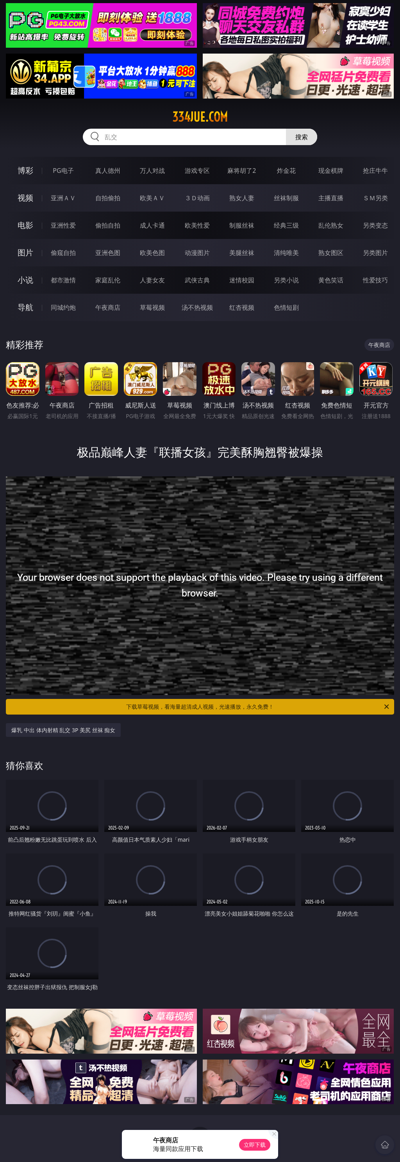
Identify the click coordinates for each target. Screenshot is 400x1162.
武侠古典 (197, 280)
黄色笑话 (330, 280)
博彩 (25, 170)
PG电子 (63, 170)
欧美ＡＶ (152, 198)
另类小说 (286, 280)
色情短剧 (286, 307)
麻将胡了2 (241, 170)
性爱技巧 (375, 280)
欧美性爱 (197, 225)
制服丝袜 (241, 225)
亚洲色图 (107, 252)
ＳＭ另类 (375, 198)
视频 (25, 197)
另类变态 (375, 225)
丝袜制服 (286, 198)
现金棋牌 (330, 170)
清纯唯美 (286, 252)
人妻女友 (152, 280)
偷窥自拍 (63, 252)
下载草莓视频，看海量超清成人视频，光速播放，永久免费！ (258, 706)
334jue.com (200, 117)
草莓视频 (152, 307)
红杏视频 (241, 307)
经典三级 (286, 225)
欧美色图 (152, 252)
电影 (25, 225)
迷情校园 (241, 280)
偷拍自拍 (107, 225)
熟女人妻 (241, 198)
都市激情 (63, 280)
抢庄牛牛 (375, 170)
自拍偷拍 (107, 198)
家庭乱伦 (107, 280)
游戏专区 (197, 170)
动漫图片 (197, 252)
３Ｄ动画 (197, 198)
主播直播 (330, 198)
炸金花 (286, 170)
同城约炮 (63, 307)
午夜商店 (107, 307)
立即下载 (255, 1144)
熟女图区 (330, 252)
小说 (25, 280)
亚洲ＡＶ (63, 198)
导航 (25, 307)
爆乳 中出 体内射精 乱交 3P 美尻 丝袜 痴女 (63, 730)
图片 (25, 252)
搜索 (301, 137)
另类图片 (375, 252)
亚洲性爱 (63, 225)
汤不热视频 (197, 307)
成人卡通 (152, 225)
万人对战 (152, 170)
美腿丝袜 (241, 252)
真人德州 (107, 170)
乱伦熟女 (330, 225)
